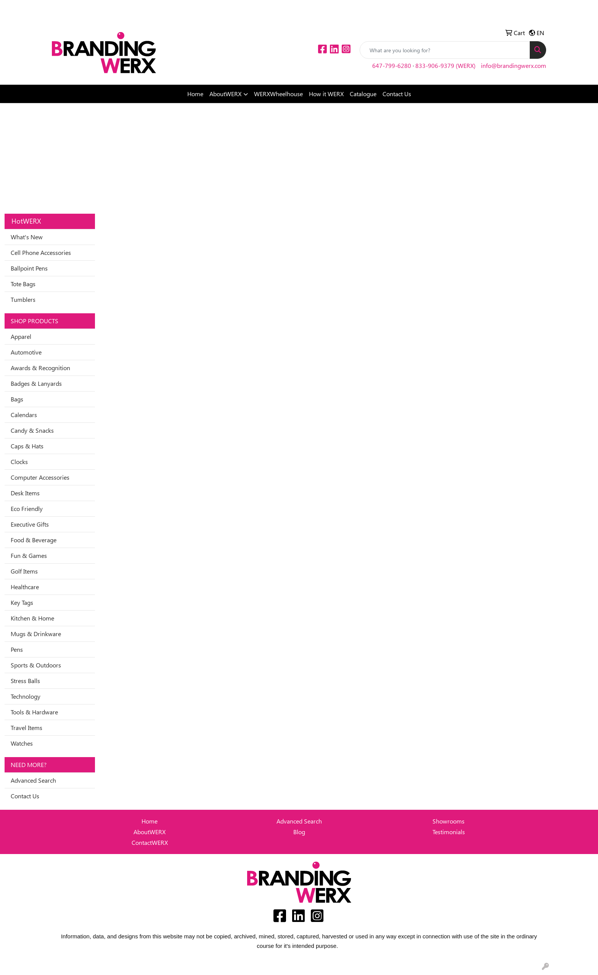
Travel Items (26, 728)
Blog (299, 832)
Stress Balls (25, 681)
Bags (17, 399)
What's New (27, 237)
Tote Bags (23, 284)
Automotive (26, 352)
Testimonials (448, 832)
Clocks (19, 462)
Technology (25, 696)
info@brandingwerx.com (513, 65)
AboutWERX (225, 94)
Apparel (21, 336)
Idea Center (70, 8)
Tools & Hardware (34, 712)
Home (195, 94)
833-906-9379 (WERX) (445, 65)
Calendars (24, 415)
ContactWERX (150, 842)
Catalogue (363, 94)
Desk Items (25, 493)
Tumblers (23, 299)
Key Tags (22, 602)
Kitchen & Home (32, 618)
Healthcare (25, 587)
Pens (17, 649)
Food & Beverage (33, 540)
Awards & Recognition (40, 368)
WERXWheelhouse (278, 94)
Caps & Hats (27, 446)
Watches (22, 743)
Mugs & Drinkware (36, 634)
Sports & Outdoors (36, 665)
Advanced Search (33, 780)
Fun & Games (29, 555)
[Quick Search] (445, 50)
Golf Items (24, 571)
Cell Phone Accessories (41, 252)
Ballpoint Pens (29, 268)
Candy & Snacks (32, 430)
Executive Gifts (30, 524)
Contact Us (397, 94)
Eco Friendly (27, 508)
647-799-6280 (391, 65)
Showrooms (448, 821)
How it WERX (326, 94)
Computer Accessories (40, 477)
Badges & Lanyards (36, 383)
